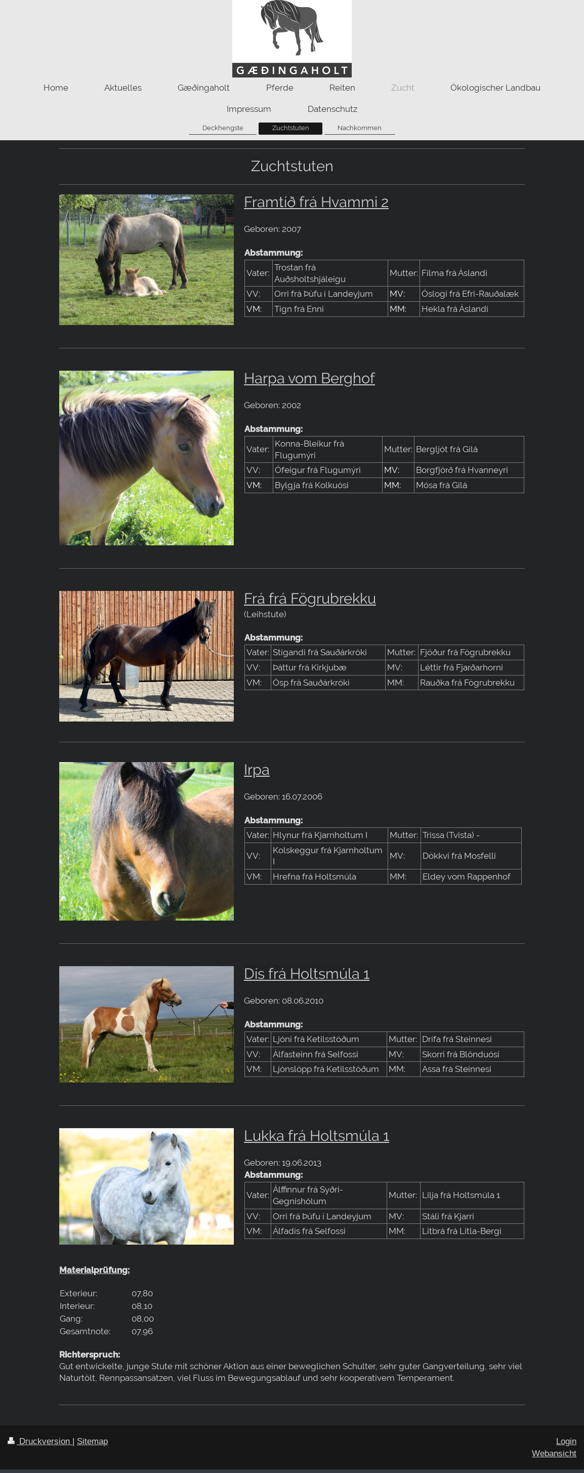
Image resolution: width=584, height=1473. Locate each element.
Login (566, 1441)
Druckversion (40, 1441)
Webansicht (554, 1453)
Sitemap (92, 1441)
